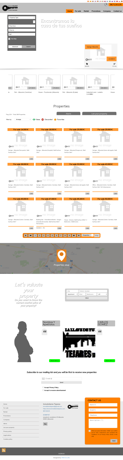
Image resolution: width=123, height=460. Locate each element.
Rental (86, 11)
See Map (13, 39)
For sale (78, 11)
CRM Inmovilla (65, 458)
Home (69, 11)
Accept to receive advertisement (55, 390)
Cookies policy (7, 439)
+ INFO (31, 159)
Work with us (55, 361)
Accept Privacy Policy (51, 387)
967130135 (46, 411)
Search (28, 46)
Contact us (117, 11)
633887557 (46, 415)
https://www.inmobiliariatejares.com (54, 409)
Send (61, 382)
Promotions (96, 11)
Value (87, 298)
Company (107, 11)
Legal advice (7, 435)
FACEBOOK (61, 453)
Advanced (15, 46)
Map (45, 424)
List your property (99, 113)
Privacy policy (7, 431)
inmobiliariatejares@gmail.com (52, 406)
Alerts (68, 113)
